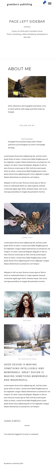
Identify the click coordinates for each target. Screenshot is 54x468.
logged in (18, 434)
